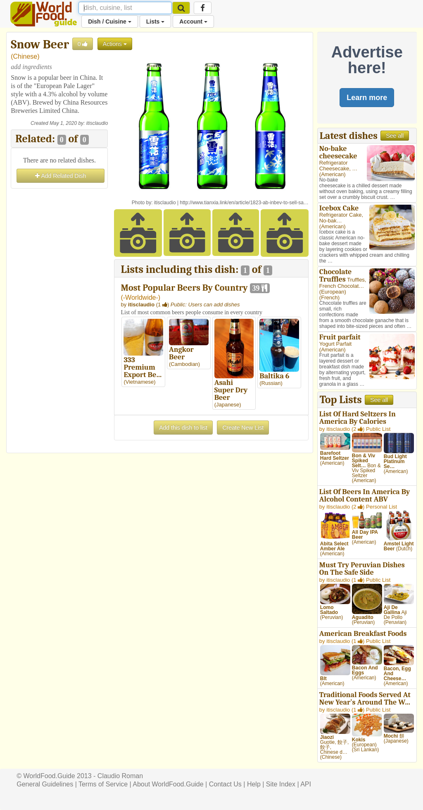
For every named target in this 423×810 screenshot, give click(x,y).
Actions (115, 44)
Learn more (367, 97)
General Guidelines (45, 784)
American (332, 174)
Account (193, 21)
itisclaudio (97, 123)
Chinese (25, 56)
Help (254, 784)
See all (395, 135)
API (305, 784)
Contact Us (225, 784)
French (329, 297)
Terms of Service (103, 784)
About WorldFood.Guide (168, 784)
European (332, 292)
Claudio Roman (120, 775)
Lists (155, 21)
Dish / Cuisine (109, 21)
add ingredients (31, 66)
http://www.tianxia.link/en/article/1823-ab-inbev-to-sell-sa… (244, 202)
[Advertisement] (59, 315)
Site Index (280, 784)
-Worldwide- (140, 297)
